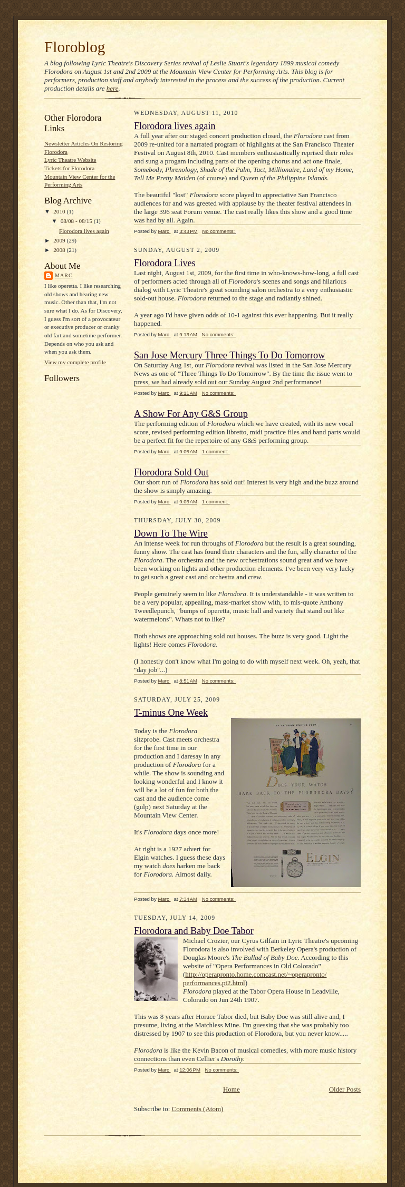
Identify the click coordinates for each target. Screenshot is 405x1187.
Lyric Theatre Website (70, 160)
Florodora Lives (165, 263)
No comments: (219, 231)
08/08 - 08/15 (77, 221)
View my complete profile (75, 362)
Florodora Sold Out (171, 472)
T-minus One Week (171, 712)
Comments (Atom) (198, 1109)
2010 (59, 211)
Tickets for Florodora (69, 168)
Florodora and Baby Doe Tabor (194, 931)
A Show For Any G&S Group (191, 413)
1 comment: (216, 451)
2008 (59, 250)
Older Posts (345, 1089)
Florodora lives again (84, 231)
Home (231, 1089)
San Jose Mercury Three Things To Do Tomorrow (229, 355)
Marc (64, 275)
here (113, 88)
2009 (59, 240)
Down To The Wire (171, 533)
